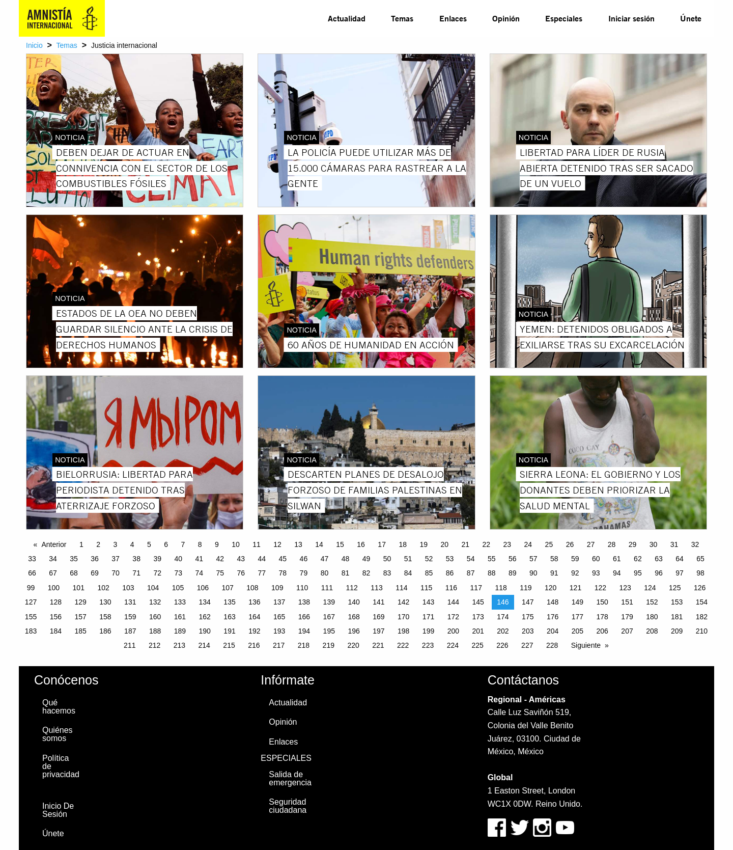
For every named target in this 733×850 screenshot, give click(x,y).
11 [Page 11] (256, 544)
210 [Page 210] (702, 631)
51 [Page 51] (408, 559)
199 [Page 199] (428, 631)
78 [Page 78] (283, 573)
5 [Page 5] (149, 544)
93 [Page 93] (596, 573)
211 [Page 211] (129, 645)
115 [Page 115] (426, 588)
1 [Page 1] (81, 544)
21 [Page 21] (465, 544)
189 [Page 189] (180, 631)
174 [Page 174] (503, 617)
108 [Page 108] (252, 588)
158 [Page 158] (105, 617)
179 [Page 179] (627, 617)
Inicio (34, 45)
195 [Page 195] (329, 631)
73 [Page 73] (178, 573)
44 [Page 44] (262, 559)
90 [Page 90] (533, 573)
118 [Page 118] (500, 588)
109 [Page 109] (277, 588)
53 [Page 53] (450, 559)
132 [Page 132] (155, 602)
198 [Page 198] (403, 631)
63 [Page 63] (659, 559)
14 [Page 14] (319, 544)
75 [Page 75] (220, 573)
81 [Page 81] (346, 573)
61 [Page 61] (617, 559)
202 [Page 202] (503, 631)
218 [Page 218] (303, 645)
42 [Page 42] (220, 559)
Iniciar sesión (631, 18)
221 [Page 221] (378, 645)
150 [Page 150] (602, 602)
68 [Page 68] (74, 573)
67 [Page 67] (53, 573)
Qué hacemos (58, 706)
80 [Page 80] (325, 573)
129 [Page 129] (80, 602)
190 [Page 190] (205, 631)
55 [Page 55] (492, 559)
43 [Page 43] (241, 559)
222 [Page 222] (403, 645)
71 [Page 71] (136, 573)
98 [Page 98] (700, 573)
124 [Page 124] (650, 588)
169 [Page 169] (378, 617)
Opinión (506, 18)
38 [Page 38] (136, 559)
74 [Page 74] (199, 573)
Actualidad (346, 18)
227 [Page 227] (527, 645)
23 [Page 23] (507, 544)
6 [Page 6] (166, 544)
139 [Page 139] (329, 602)
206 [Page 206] (602, 631)
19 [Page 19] (423, 544)
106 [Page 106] (203, 588)
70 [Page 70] (115, 573)
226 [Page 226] (502, 645)
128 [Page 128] (56, 602)
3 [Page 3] (115, 544)
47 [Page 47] (325, 559)
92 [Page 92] (575, 573)
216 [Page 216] (254, 645)
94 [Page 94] (617, 573)
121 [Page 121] (575, 588)
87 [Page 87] (471, 573)
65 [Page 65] (700, 559)
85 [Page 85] (429, 573)
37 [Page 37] (115, 559)
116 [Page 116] (451, 588)
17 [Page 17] (382, 544)
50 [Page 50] (387, 559)
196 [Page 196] (353, 631)
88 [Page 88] (492, 573)
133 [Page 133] (180, 602)
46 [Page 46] (304, 559)
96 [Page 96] (659, 573)
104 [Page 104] (153, 588)
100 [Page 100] (54, 588)
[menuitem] (346, 18)
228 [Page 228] (552, 645)
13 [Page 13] (298, 544)
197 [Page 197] (378, 631)
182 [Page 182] (702, 617)
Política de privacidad (60, 766)
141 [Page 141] (378, 602)
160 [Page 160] (155, 617)
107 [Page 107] (227, 588)
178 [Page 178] (602, 617)
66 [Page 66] (32, 573)
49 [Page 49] (366, 559)
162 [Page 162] (205, 617)
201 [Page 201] (478, 631)
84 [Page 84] (408, 573)
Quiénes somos (57, 734)
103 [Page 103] (128, 588)
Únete (690, 18)
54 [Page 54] (471, 559)
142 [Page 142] (403, 602)
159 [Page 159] (130, 617)
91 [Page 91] (554, 573)
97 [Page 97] (679, 573)
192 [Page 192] (254, 631)
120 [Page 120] (550, 588)
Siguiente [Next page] (586, 645)
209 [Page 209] (677, 631)
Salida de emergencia (290, 778)
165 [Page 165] (279, 617)
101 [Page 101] (78, 588)
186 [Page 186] (105, 631)
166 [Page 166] (304, 617)
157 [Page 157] (80, 617)
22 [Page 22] (487, 544)
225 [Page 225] (477, 645)
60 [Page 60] (596, 559)
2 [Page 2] (98, 544)
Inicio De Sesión (58, 810)
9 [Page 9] (217, 544)
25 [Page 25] (549, 544)
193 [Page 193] (279, 631)
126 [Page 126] (700, 588)
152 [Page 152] (652, 602)
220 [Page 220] (353, 645)
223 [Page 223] (428, 645)
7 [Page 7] (183, 544)
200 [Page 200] (453, 631)
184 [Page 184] (56, 631)
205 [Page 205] (577, 631)
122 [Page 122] (600, 588)
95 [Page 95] (638, 573)
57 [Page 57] (533, 559)
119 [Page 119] (525, 588)
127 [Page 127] (31, 602)
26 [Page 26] (570, 544)
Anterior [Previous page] (53, 544)
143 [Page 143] (428, 602)
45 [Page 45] (283, 559)
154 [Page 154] (702, 602)
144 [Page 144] (453, 602)
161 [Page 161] (180, 617)
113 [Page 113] (376, 588)
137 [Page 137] (279, 602)
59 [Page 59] (575, 559)
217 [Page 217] (279, 645)
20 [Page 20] (444, 544)
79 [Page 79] (304, 573)
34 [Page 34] (53, 559)
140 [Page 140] (353, 602)
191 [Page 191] (229, 631)
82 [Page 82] (366, 573)
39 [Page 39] (157, 559)
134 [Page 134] (205, 602)
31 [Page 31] (674, 544)
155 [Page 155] (31, 617)
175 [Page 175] (527, 617)
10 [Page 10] (236, 544)
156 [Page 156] (56, 617)
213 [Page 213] (179, 645)
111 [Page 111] (327, 588)
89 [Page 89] (513, 573)
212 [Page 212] (154, 645)
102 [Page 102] (103, 588)
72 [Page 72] (157, 573)
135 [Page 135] (229, 602)
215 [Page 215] (229, 645)
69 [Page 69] (95, 573)
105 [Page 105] (178, 588)
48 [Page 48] (346, 559)
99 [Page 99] (31, 588)
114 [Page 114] (401, 588)
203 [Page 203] (527, 631)
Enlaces (453, 18)
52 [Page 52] (429, 559)
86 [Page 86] (450, 573)
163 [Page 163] (229, 617)
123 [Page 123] (625, 588)
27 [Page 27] (591, 544)
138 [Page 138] (304, 602)
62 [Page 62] (638, 559)
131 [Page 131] (130, 602)
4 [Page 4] (132, 544)
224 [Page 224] (453, 645)
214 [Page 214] (204, 645)
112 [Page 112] (352, 588)
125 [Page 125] (675, 588)
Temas (402, 18)
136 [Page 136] (254, 602)
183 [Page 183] (31, 631)
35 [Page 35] (74, 559)
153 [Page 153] (677, 602)
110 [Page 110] (302, 588)
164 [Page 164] (254, 617)
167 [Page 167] (329, 617)
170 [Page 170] (403, 617)
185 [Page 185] (80, 631)
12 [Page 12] (277, 544)
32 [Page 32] (695, 544)
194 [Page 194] (304, 631)
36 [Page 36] (95, 559)
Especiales (563, 18)
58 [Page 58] (554, 559)
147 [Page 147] (527, 602)
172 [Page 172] (453, 617)
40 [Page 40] (178, 559)
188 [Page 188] (155, 631)
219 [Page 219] (328, 645)
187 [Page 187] (130, 631)
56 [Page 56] (513, 559)
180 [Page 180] (652, 617)
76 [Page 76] (241, 573)
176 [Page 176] (552, 617)
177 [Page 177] (577, 617)
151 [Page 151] (627, 602)
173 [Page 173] (478, 617)
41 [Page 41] (199, 559)
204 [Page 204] (552, 631)
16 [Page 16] (361, 544)
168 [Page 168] (353, 617)
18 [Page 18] (403, 544)
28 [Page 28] (612, 544)
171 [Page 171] (428, 617)
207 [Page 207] (627, 631)
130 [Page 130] (105, 602)
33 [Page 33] (32, 559)
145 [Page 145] (478, 602)
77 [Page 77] (262, 573)
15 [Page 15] (340, 544)
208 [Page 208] (652, 631)
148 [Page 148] (552, 602)
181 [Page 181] (677, 617)
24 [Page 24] (528, 544)
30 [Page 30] (654, 544)
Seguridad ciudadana (287, 806)
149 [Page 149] (577, 602)
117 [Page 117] (476, 588)
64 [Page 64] (679, 559)
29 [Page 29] (633, 544)
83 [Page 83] (387, 573)
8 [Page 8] (200, 544)
